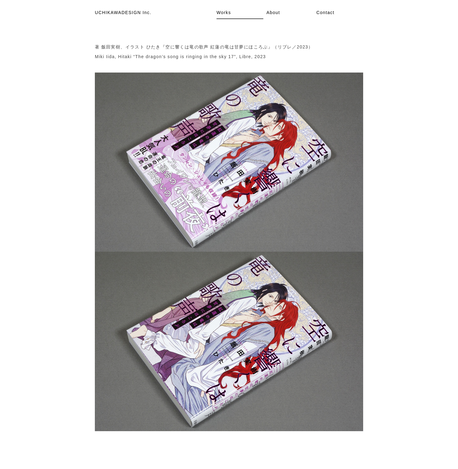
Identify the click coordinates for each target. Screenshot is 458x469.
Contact (325, 12)
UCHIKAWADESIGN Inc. (123, 12)
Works (224, 12)
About (273, 12)
